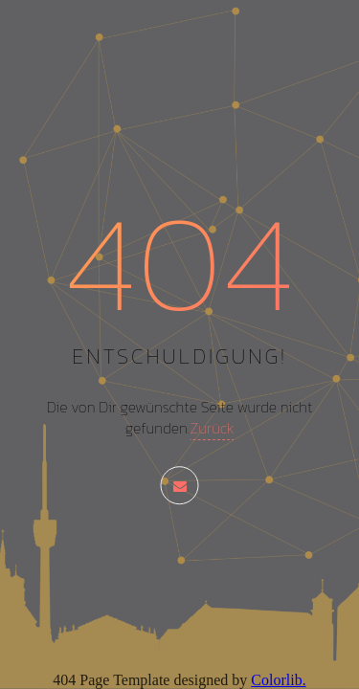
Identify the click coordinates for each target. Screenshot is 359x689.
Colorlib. (278, 680)
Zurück (212, 427)
